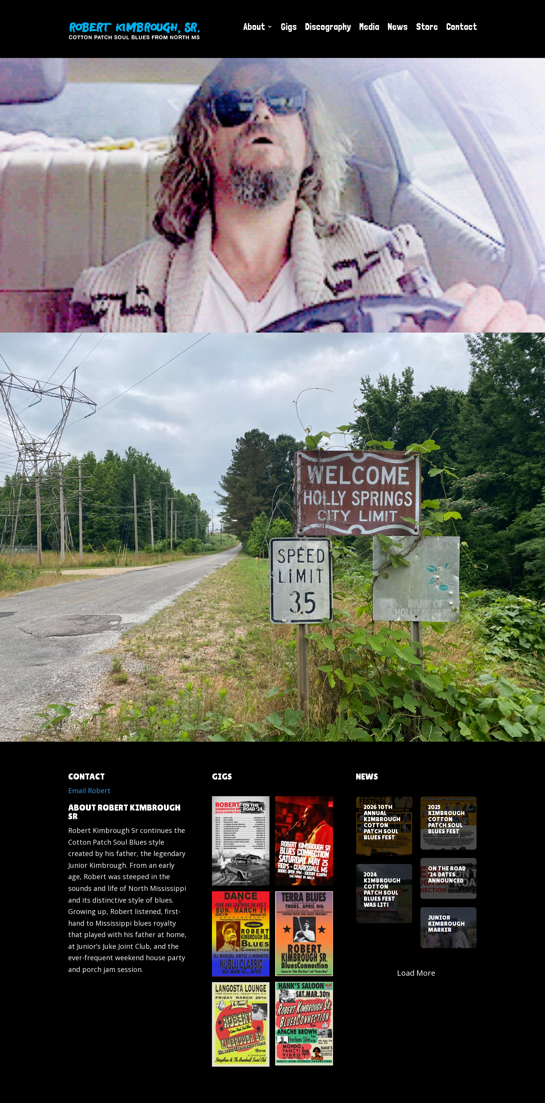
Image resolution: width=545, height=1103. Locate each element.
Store (427, 26)
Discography (328, 26)
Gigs (289, 26)
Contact (461, 26)
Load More (416, 973)
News (398, 26)
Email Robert (89, 790)
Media (369, 26)
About (254, 26)
